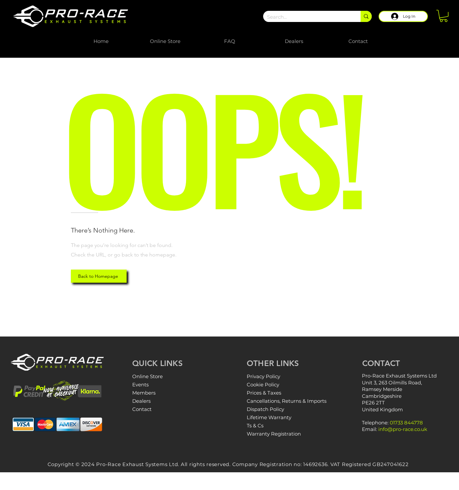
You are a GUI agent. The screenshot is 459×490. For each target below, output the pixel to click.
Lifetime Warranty (269, 417)
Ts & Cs (255, 425)
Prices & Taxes (264, 393)
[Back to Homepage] (99, 276)
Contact (142, 409)
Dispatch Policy (265, 409)
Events (140, 384)
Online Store (147, 376)
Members (144, 393)
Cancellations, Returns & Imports (286, 401)
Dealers (141, 401)
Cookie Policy (263, 384)
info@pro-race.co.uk (402, 429)
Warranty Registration (274, 434)
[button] (443, 16)
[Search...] (307, 17)
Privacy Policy (263, 376)
